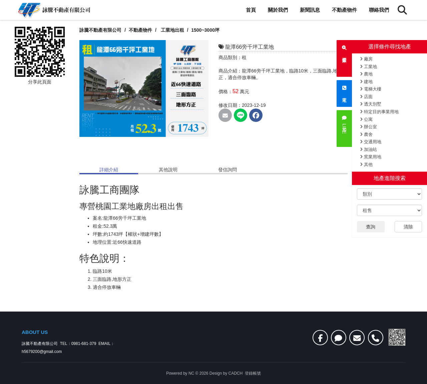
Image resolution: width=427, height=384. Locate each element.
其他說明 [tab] (168, 169)
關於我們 (278, 10)
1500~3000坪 (206, 30)
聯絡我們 (379, 10)
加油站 (368, 149)
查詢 (370, 226)
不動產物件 (344, 10)
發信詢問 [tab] (227, 169)
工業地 (368, 66)
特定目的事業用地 (379, 111)
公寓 (366, 119)
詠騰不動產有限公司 (100, 30)
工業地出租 (172, 30)
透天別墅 (370, 104)
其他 (366, 164)
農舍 (366, 134)
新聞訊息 (310, 10)
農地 (366, 73)
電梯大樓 (370, 88)
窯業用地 (370, 156)
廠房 (366, 58)
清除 (408, 226)
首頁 (251, 10)
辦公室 (368, 126)
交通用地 (370, 141)
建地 (366, 81)
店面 (366, 96)
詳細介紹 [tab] (108, 169)
